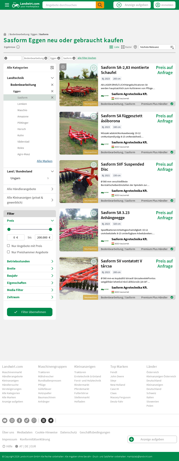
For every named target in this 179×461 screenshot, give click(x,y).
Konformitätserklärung (35, 439)
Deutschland (153, 380)
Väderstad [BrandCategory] (23, 141)
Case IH (114, 389)
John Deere (117, 376)
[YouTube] (4, 420)
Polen (149, 405)
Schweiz (151, 393)
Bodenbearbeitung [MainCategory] (23, 85)
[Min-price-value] (15, 237)
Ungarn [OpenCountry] (29, 178)
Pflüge (42, 384)
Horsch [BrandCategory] (21, 129)
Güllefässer (44, 389)
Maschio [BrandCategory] (22, 110)
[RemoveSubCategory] (52, 91)
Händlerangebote (12, 376)
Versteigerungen (12, 389)
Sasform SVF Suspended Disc (122, 167)
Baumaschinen (47, 397)
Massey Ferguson (120, 397)
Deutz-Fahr (116, 401)
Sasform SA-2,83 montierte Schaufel (125, 70)
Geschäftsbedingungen (95, 432)
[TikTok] (26, 420)
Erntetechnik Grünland (87, 376)
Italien (150, 397)
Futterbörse (81, 393)
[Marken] (50, 420)
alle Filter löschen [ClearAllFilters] (87, 57)
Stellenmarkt (82, 397)
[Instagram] (12, 420)
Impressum (9, 439)
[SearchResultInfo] (18, 47)
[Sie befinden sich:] (6, 34)
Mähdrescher (46, 376)
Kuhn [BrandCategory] (20, 135)
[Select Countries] (29, 171)
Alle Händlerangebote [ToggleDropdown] (21, 189)
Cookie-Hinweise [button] (46, 432)
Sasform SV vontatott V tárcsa (121, 263)
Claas (113, 393)
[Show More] (44, 161)
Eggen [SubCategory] (17, 91)
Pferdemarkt (81, 389)
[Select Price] (29, 220)
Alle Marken (9, 397)
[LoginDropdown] (165, 4)
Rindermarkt (81, 384)
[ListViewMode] (114, 47)
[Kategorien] (43, 420)
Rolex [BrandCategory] (20, 148)
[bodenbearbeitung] (19, 34)
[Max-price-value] (43, 237)
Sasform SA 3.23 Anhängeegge (115, 215)
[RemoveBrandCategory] (52, 97)
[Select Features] (29, 282)
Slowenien (152, 401)
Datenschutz (68, 432)
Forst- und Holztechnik (87, 380)
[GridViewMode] (126, 47)
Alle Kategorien (11, 393)
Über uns (8, 432)
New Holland (117, 384)
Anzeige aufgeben (12, 401)
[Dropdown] (52, 78)
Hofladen (79, 401)
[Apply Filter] (29, 312)
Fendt (113, 372)
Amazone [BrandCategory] (22, 116)
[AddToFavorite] (93, 68)
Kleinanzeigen (10, 380)
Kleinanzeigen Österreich (161, 376)
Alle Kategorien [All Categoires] (30, 68)
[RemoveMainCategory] (52, 85)
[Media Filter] (29, 290)
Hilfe (7, 446)
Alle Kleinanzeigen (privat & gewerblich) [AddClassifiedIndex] (30, 199)
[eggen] (34, 34)
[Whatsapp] (34, 420)
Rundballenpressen (49, 380)
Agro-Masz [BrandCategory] (23, 154)
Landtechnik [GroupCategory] (15, 78)
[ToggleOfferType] (52, 189)
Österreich (152, 372)
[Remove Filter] (35, 58)
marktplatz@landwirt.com (139, 456)
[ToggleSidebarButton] (6, 5)
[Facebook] (19, 420)
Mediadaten (25, 432)
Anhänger (44, 401)
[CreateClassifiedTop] (132, 4)
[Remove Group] (12, 58)
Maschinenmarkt (12, 372)
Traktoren (44, 372)
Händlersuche (10, 384)
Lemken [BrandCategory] (22, 104)
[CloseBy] (135, 47)
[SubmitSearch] (100, 4)
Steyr (113, 380)
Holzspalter (45, 393)
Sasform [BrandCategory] (22, 97)
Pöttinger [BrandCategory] (22, 122)
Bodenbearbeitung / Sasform (118, 104)
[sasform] (43, 34)
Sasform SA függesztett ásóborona (121, 118)
